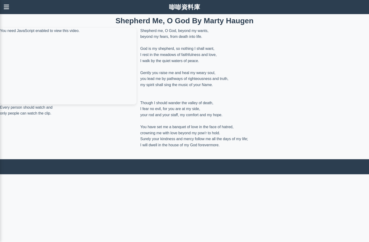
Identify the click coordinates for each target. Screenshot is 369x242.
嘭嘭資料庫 (184, 7)
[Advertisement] (141, 207)
